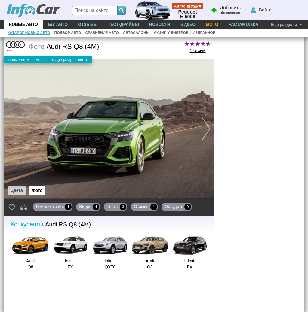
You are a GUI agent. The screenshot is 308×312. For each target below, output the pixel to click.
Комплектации (54, 207)
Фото (37, 190)
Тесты (116, 207)
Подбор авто (67, 33)
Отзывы (88, 24)
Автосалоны (136, 33)
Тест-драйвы (123, 24)
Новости (159, 24)
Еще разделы (284, 24)
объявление (225, 9)
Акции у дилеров (171, 33)
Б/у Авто (58, 24)
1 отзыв (197, 50)
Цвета (17, 190)
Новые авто (23, 24)
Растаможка (243, 24)
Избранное (204, 33)
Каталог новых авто (29, 33)
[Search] (121, 10)
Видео (188, 24)
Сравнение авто (102, 33)
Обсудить (178, 207)
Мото (212, 24)
